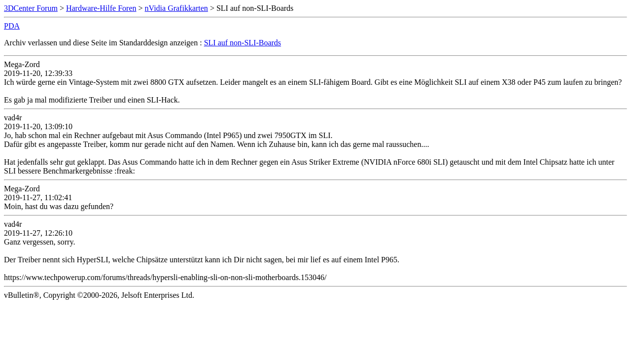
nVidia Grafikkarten (176, 8)
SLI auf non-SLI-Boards (242, 42)
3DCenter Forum (31, 8)
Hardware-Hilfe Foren (101, 8)
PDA (12, 26)
